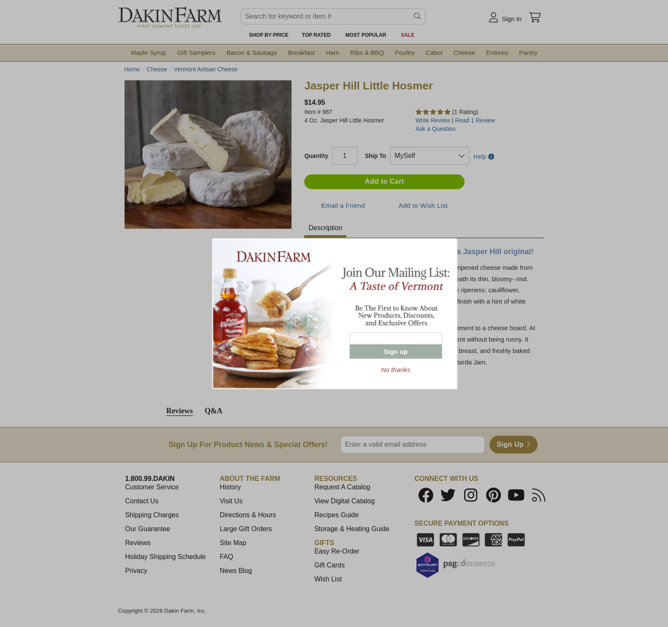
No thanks (395, 369)
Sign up (396, 351)
